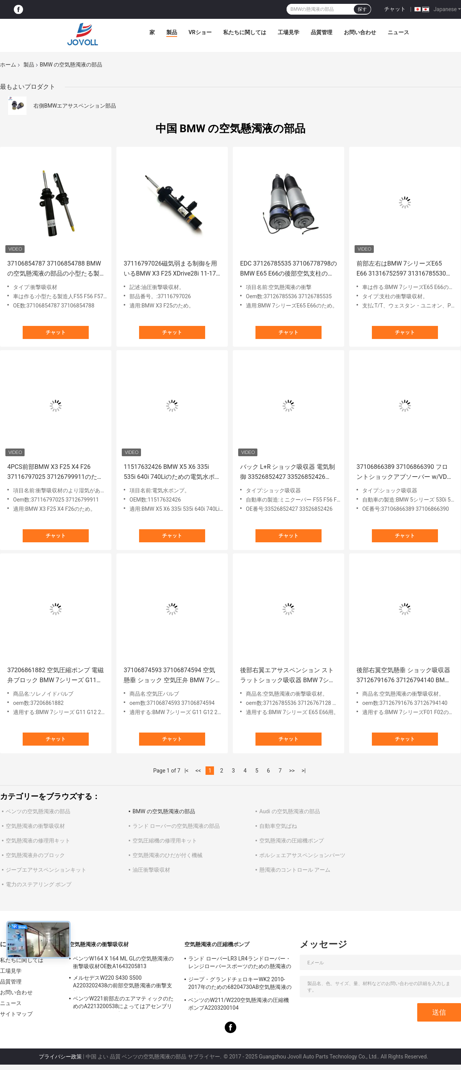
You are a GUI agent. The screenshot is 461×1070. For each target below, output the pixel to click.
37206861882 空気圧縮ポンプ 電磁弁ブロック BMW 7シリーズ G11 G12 (55, 675)
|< (186, 771)
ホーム (8, 64)
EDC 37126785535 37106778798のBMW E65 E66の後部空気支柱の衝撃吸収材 (288, 269)
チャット (395, 9)
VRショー (200, 32)
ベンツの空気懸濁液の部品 (38, 811)
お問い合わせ (360, 32)
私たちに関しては (244, 32)
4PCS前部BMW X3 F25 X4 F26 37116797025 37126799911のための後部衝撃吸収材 (55, 472)
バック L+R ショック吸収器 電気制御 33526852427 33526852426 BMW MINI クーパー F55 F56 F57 (287, 472)
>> (292, 771)
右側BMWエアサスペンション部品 (74, 106)
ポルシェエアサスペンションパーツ (302, 855)
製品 (171, 32)
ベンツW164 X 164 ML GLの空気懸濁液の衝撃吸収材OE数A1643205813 (123, 962)
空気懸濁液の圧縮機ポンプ (291, 840)
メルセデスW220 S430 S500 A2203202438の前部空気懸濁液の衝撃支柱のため (122, 983)
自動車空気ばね (278, 826)
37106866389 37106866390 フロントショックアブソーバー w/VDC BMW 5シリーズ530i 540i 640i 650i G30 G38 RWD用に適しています (405, 472)
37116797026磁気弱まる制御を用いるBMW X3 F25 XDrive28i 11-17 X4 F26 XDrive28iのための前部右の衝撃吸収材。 (172, 269)
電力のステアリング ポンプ (38, 884)
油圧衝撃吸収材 (151, 870)
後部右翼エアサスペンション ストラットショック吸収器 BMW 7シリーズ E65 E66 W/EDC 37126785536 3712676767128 (288, 675)
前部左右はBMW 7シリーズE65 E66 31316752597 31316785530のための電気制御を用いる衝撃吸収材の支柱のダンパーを (404, 269)
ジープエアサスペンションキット (46, 870)
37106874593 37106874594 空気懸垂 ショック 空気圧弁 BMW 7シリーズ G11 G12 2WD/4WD (170, 675)
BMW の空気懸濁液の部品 (164, 811)
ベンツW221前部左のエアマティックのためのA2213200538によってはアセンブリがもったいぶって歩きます (123, 1003)
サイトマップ (16, 1014)
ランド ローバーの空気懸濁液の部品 (176, 826)
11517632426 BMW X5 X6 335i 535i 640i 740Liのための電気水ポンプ (169, 472)
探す (362, 9)
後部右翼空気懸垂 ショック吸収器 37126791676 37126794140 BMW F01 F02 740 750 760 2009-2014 (403, 675)
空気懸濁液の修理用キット (38, 840)
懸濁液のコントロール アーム (294, 870)
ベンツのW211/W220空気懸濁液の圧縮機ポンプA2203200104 (238, 1004)
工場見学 (288, 32)
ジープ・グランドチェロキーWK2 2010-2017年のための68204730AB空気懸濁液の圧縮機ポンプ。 (240, 984)
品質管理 (321, 32)
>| (304, 771)
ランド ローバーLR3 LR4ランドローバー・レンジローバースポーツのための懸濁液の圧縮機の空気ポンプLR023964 (239, 963)
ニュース (398, 32)
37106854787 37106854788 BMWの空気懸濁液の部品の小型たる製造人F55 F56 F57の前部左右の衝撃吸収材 (55, 269)
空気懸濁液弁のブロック (35, 855)
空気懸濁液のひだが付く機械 (167, 855)
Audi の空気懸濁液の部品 (289, 811)
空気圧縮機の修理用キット (165, 840)
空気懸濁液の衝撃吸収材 (35, 826)
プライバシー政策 (60, 1056)
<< (198, 771)
